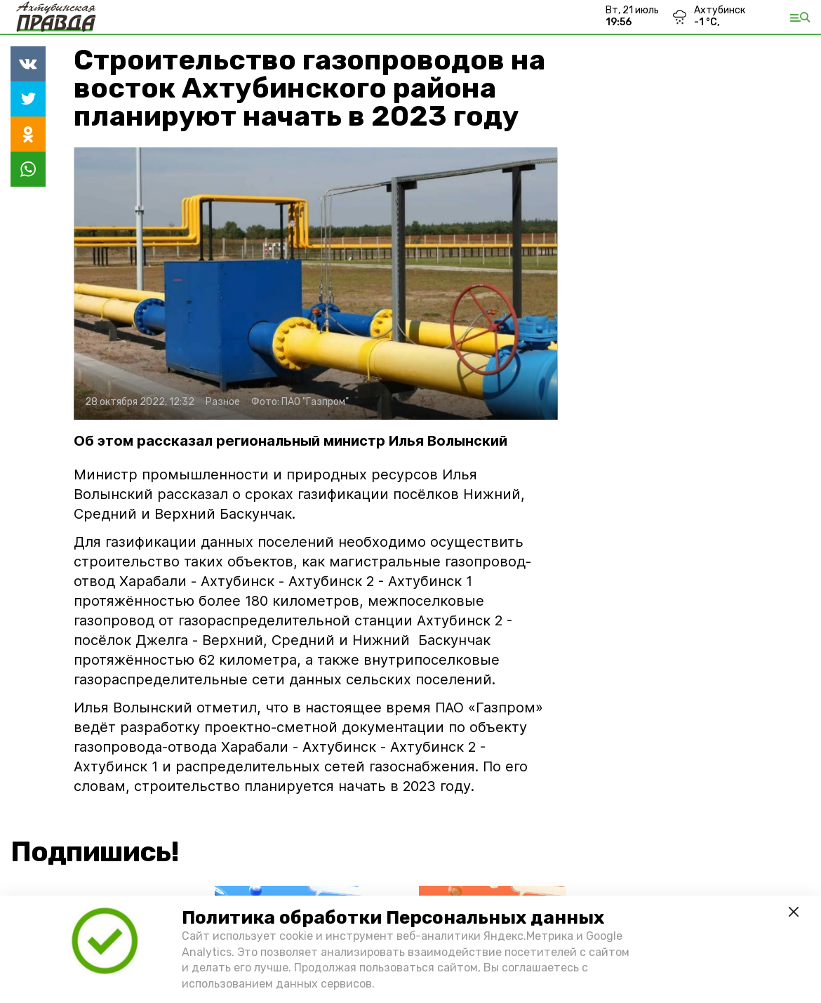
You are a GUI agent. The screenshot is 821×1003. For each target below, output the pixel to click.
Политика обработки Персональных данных (393, 918)
